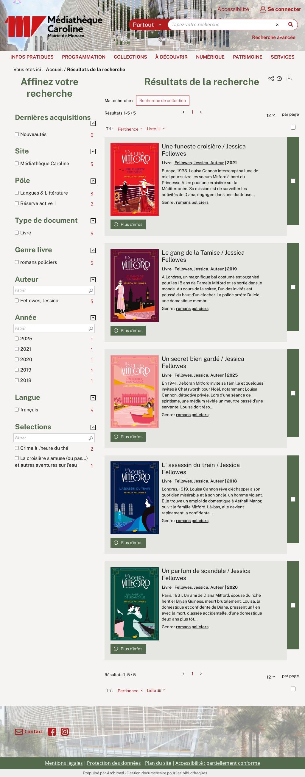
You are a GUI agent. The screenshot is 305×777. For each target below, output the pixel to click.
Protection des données (114, 763)
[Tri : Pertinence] (128, 128)
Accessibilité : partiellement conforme (217, 763)
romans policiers (192, 202)
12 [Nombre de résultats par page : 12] (272, 114)
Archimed (115, 773)
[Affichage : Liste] (158, 128)
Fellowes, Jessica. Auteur (199, 162)
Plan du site (158, 763)
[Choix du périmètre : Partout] (148, 24)
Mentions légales (64, 763)
